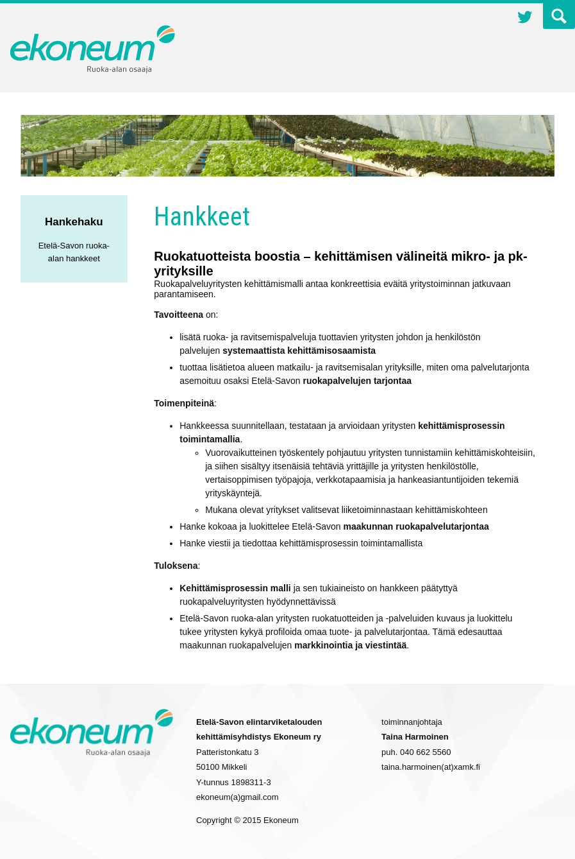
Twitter (525, 18)
